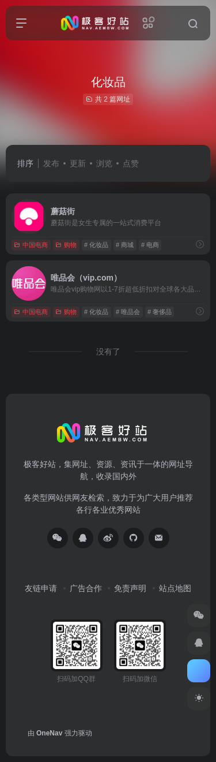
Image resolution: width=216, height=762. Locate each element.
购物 (66, 244)
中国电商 (31, 244)
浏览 (104, 163)
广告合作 (86, 588)
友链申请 (41, 588)
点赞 (131, 163)
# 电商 (150, 244)
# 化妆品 (96, 244)
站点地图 (175, 588)
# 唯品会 (128, 311)
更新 (78, 163)
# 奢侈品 (159, 311)
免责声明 (130, 588)
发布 (51, 163)
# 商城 (125, 244)
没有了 (108, 351)
